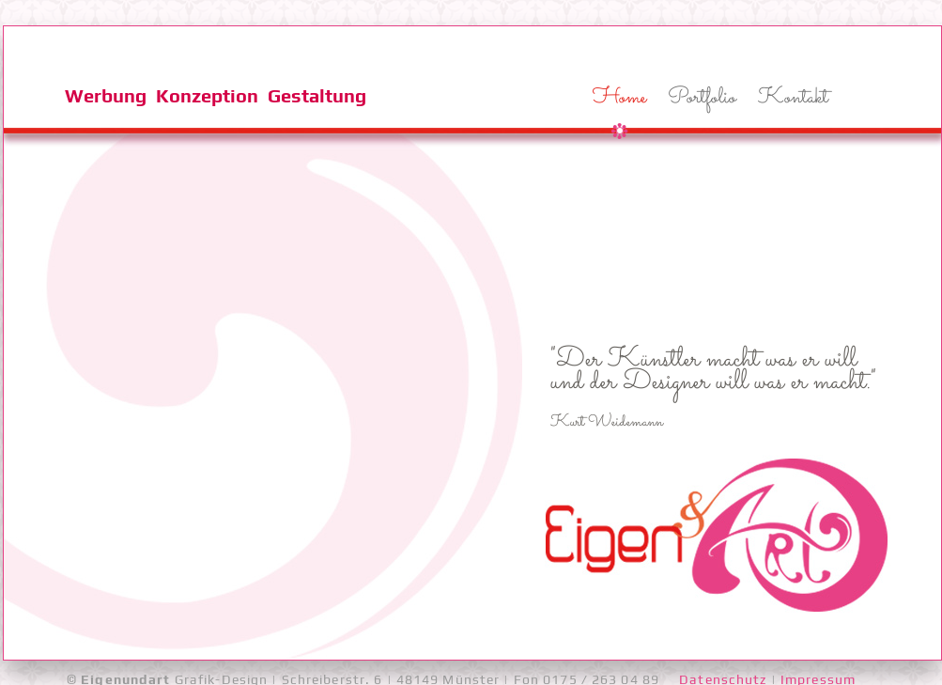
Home (619, 98)
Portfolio (702, 98)
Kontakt (793, 98)
